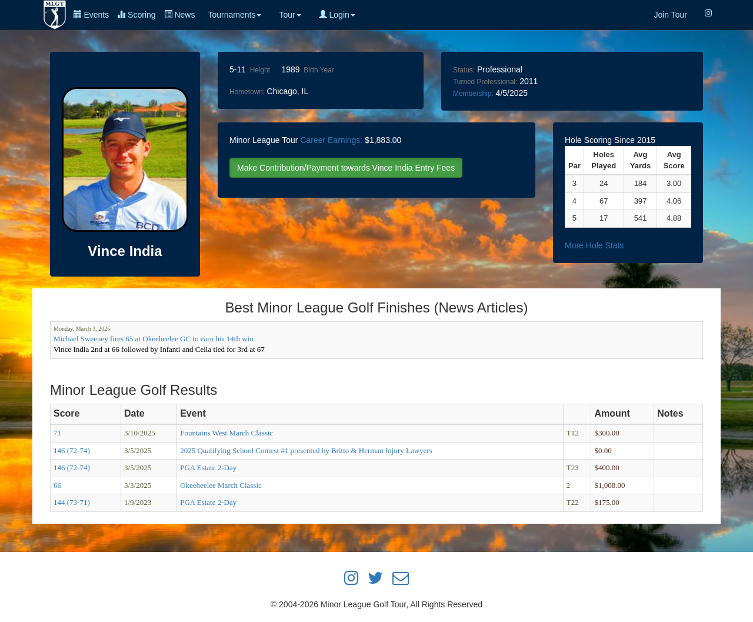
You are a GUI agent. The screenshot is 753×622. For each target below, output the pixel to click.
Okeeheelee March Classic (221, 485)
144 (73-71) (72, 502)
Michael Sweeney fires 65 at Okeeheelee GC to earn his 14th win (154, 338)
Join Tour (670, 14)
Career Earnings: (331, 140)
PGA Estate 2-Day (208, 467)
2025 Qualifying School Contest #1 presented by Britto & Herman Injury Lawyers (306, 450)
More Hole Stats (594, 245)
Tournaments (234, 14)
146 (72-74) (72, 450)
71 (57, 432)
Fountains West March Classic (226, 432)
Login (337, 14)
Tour (290, 14)
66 (57, 485)
